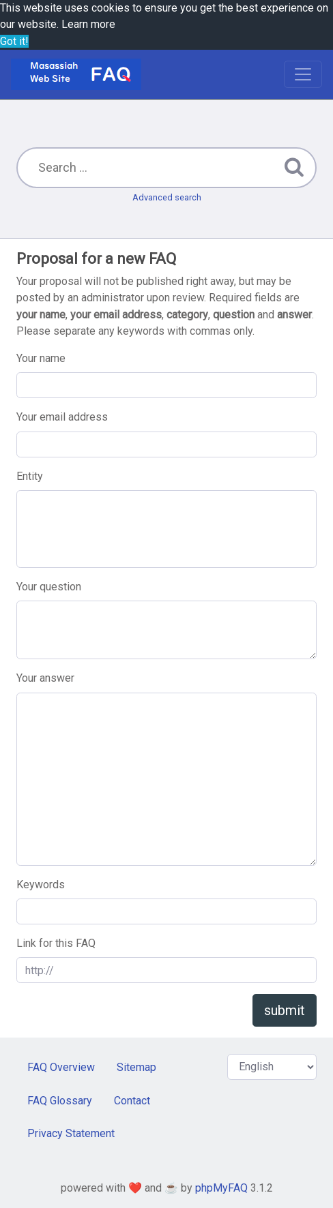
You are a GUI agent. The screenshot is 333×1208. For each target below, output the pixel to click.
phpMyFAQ (221, 1187)
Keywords (40, 884)
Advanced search (166, 197)
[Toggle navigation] (303, 74)
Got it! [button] (14, 41)
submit (284, 1010)
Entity (29, 476)
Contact (132, 1100)
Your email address (62, 416)
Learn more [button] (88, 24)
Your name (41, 358)
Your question (48, 586)
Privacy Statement (71, 1133)
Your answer (45, 677)
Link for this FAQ (56, 943)
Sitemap (136, 1067)
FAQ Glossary (59, 1100)
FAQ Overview (61, 1067)
